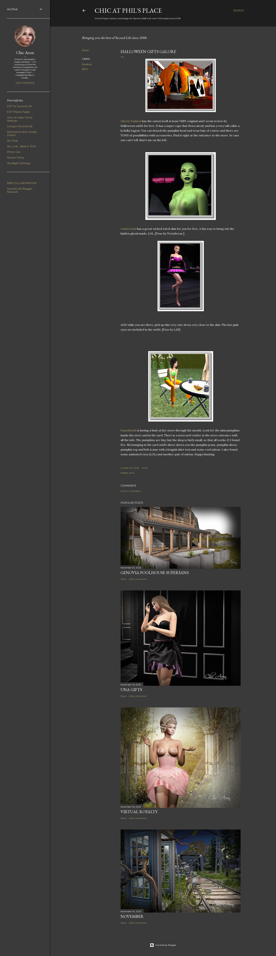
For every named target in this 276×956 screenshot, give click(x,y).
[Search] (238, 10)
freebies (87, 64)
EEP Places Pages (18, 111)
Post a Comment (131, 491)
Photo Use (13, 152)
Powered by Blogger (163, 945)
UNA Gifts (131, 689)
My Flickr (12, 140)
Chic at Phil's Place (128, 10)
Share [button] (85, 50)
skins (85, 69)
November (132, 916)
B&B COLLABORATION (21, 183)
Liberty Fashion (131, 121)
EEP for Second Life (19, 106)
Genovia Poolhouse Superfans (155, 572)
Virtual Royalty (139, 811)
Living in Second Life (20, 126)
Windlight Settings (18, 163)
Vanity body (128, 228)
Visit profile (24, 83)
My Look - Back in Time (21, 146)
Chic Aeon (25, 52)
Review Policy (15, 157)
